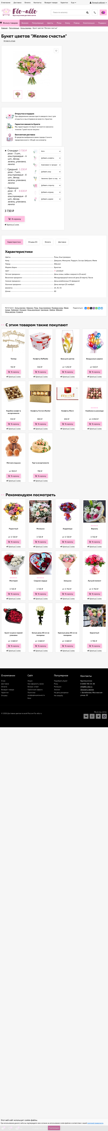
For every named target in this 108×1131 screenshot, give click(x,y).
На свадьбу (58, 695)
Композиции (89, 23)
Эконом (24, 23)
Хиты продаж (20, 308)
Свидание (45, 310)
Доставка (5, 684)
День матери (10, 312)
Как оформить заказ (36, 684)
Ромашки (57, 687)
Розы (59, 23)
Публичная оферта (35, 689)
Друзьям (22, 310)
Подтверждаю (54, 1128)
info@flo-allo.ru (86, 687)
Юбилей (59, 310)
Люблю (52, 310)
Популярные (37, 23)
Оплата (4, 687)
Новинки (29, 308)
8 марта (19, 312)
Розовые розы (57, 308)
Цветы (50, 23)
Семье (7, 310)
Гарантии (5, 692)
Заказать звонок (87, 689)
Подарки (102, 23)
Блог (29, 698)
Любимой (15, 310)
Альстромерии (45, 308)
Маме (66, 308)
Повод (76, 23)
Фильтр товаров (9, 23)
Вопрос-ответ (33, 687)
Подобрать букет (60, 681)
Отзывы (4, 695)
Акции (30, 681)
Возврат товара (7, 689)
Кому (67, 23)
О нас (3, 681)
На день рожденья (61, 692)
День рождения (33, 310)
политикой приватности (95, 1123)
